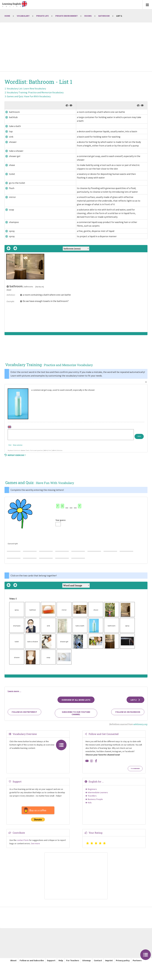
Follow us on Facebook (127, 712)
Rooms (88, 15)
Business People (95, 799)
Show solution (17, 445)
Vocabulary (23, 15)
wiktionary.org (140, 724)
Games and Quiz (29, 96)
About (13, 960)
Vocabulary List (26, 88)
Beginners (92, 789)
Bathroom (104, 15)
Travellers (92, 795)
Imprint (109, 960)
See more (35, 843)
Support (51, 960)
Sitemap (86, 960)
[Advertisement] (76, 47)
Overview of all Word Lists (76, 700)
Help (61, 960)
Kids (90, 802)
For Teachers (72, 960)
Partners (137, 960)
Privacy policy (123, 960)
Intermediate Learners (98, 792)
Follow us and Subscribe (32, 960)
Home (7, 15)
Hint (9, 445)
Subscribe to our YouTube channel (76, 713)
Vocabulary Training (35, 92)
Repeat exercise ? (15, 455)
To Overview (135, 768)
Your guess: (61, 520)
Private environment (66, 15)
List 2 (135, 700)
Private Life (42, 15)
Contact (98, 960)
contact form (23, 840)
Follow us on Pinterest (24, 712)
